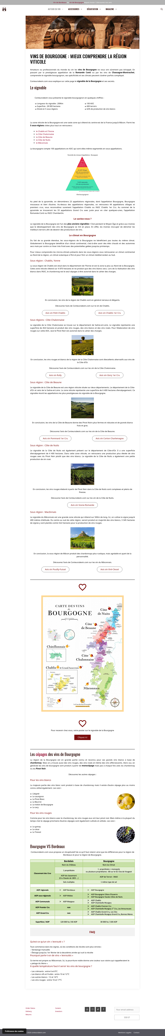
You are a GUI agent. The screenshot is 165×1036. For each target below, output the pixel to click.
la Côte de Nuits (43, 140)
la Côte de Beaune (44, 137)
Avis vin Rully (55, 375)
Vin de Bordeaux (59, 2)
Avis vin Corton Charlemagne (110, 438)
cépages (41, 754)
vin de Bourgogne (76, 2)
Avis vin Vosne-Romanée (82, 505)
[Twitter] (98, 1009)
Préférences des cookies (14, 1031)
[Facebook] (103, 1009)
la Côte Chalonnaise (45, 134)
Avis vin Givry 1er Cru (109, 375)
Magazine (112, 9)
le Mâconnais (42, 143)
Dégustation (95, 9)
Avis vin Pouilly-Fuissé (55, 569)
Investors (58, 1011)
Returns (28, 1014)
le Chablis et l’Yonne (45, 131)
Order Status (30, 1008)
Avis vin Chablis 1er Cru (109, 313)
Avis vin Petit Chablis (55, 313)
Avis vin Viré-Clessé (109, 569)
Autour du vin (57, 9)
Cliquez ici (82, 737)
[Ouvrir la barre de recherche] (161, 9)
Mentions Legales (124, 1032)
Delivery (29, 1011)
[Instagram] (92, 1009)
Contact (136, 1032)
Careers (58, 1008)
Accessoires (76, 9)
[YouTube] (87, 1009)
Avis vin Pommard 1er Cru (55, 438)
